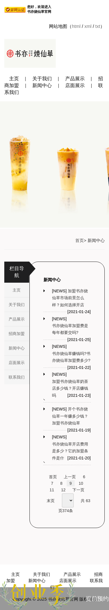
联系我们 (17, 377)
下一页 (78, 490)
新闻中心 (42, 85)
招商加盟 (17, 333)
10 (81, 483)
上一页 (70, 477)
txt (97, 26)
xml (88, 26)
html (76, 26)
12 (63, 490)
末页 (51, 500)
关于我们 (42, 78)
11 (51, 490)
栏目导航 (16, 272)
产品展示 (75, 78)
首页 (79, 240)
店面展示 (75, 85)
